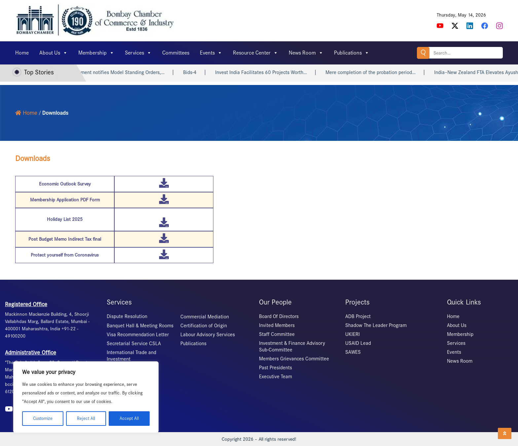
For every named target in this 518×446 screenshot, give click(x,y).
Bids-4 (199, 72)
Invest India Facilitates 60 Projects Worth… (270, 72)
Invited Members (277, 325)
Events (211, 52)
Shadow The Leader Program (376, 325)
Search (423, 53)
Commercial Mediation (204, 317)
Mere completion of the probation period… (380, 72)
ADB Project (358, 316)
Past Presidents (275, 368)
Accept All (129, 418)
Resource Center (255, 52)
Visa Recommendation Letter (138, 335)
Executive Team (275, 377)
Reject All (86, 418)
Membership (96, 52)
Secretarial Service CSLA (134, 343)
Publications (351, 52)
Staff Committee (277, 334)
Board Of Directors (279, 316)
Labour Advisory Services (207, 335)
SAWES (353, 352)
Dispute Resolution (127, 316)
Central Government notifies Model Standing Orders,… (116, 72)
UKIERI (352, 334)
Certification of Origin (203, 326)
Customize (43, 418)
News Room (306, 52)
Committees (175, 53)
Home (22, 53)
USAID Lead (358, 343)
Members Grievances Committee (294, 359)
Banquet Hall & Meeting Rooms (140, 326)
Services (138, 52)
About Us (53, 52)
